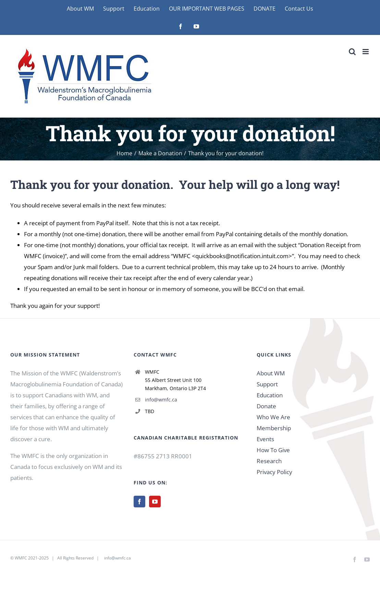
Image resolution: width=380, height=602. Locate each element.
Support (267, 384)
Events (265, 439)
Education (270, 395)
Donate (266, 406)
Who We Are (273, 417)
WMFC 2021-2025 (32, 558)
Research (269, 461)
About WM (271, 373)
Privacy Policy (274, 472)
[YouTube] (155, 501)
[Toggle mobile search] (352, 51)
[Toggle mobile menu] (366, 51)
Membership (274, 428)
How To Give (273, 450)
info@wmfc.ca (161, 399)
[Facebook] (139, 501)
